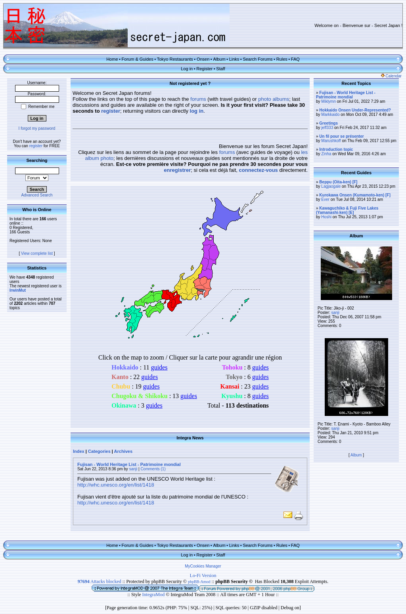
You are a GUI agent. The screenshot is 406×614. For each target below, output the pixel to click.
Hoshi (326, 217)
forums (198, 99)
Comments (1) (152, 469)
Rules (281, 59)
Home (112, 59)
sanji (133, 469)
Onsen (203, 59)
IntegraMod (154, 594)
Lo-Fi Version (203, 575)
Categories (99, 451)
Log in (187, 68)
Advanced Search (37, 195)
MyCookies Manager (203, 566)
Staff (220, 68)
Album (219, 59)
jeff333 (327, 127)
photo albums (273, 99)
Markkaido (330, 114)
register (35, 146)
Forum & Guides (137, 59)
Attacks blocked (99, 581)
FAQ (295, 59)
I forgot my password (37, 128)
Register (204, 68)
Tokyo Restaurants (175, 59)
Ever (325, 199)
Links (234, 59)
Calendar (391, 76)
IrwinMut (18, 290)
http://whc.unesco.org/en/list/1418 (115, 485)
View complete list (37, 253)
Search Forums (257, 59)
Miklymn (328, 101)
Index (78, 451)
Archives (123, 451)
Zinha (326, 154)
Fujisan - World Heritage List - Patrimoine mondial (129, 464)
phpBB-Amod (199, 581)
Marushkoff (331, 141)
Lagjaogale (331, 186)
